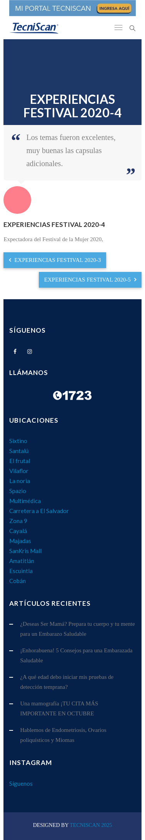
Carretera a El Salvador (39, 510)
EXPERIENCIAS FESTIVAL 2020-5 (90, 280)
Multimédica (25, 500)
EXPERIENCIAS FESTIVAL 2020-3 (55, 260)
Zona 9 (18, 520)
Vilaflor (18, 470)
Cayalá (18, 530)
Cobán (17, 580)
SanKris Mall (25, 550)
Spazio (17, 490)
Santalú (18, 450)
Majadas (20, 540)
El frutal (19, 460)
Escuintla (21, 570)
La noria (19, 480)
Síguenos (21, 783)
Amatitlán (21, 560)
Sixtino (18, 440)
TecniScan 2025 (91, 825)
